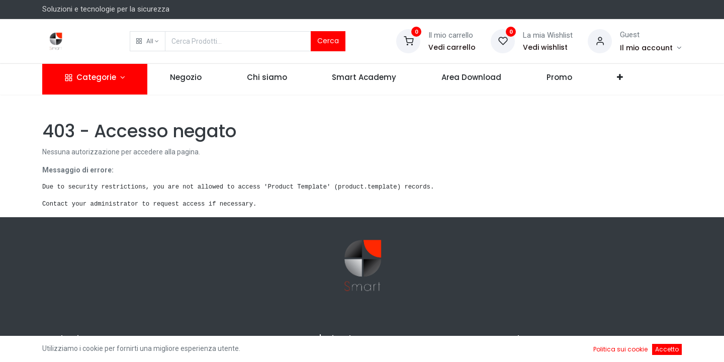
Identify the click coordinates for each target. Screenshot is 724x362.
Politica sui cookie (620, 349)
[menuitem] (185, 79)
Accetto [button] (667, 349)
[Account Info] (651, 47)
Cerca (328, 41)
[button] (147, 41)
